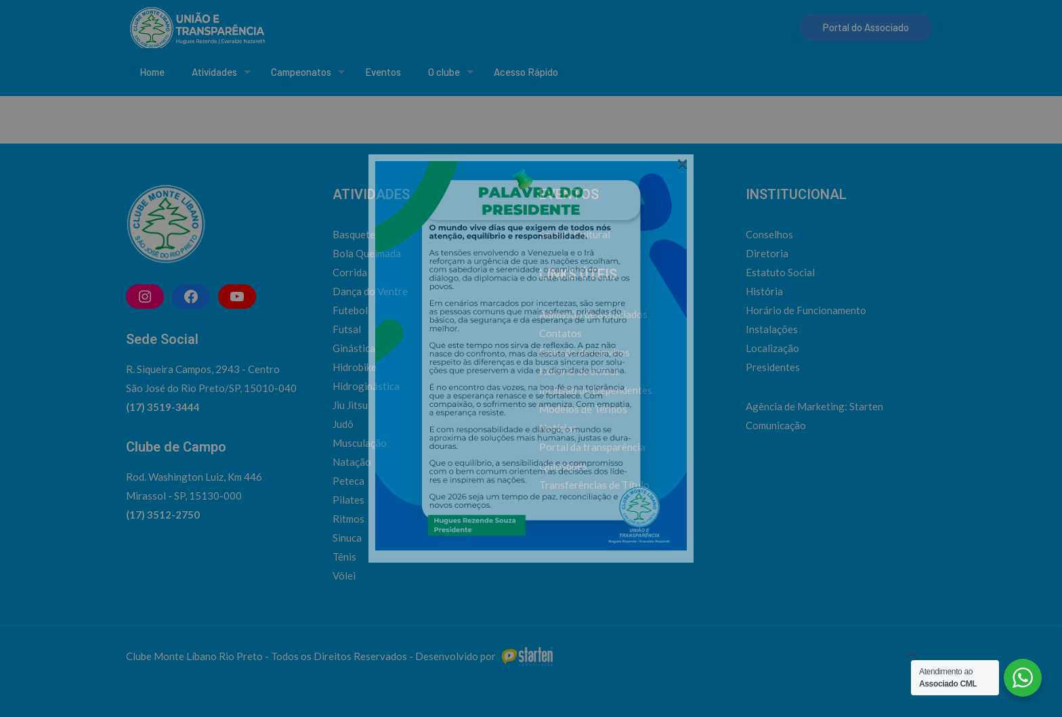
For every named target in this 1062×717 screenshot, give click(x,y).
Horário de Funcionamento (806, 310)
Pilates (348, 500)
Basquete (354, 234)
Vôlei (344, 575)
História (764, 291)
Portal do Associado (866, 27)
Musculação (360, 443)
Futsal (347, 329)
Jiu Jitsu (350, 405)
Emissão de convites (584, 352)
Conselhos (769, 234)
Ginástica (354, 348)
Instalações (772, 329)
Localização (772, 348)
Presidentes (773, 367)
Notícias (558, 428)
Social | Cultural (574, 234)
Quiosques (563, 466)
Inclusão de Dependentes (595, 390)
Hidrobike (355, 367)
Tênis (344, 556)
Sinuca (347, 537)
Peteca (348, 481)
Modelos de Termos (583, 409)
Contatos (560, 333)
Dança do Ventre (370, 291)
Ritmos (348, 519)
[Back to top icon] (911, 654)
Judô (343, 424)
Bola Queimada (367, 253)
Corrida (350, 272)
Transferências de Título (594, 485)
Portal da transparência (592, 447)
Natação (352, 462)
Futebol (350, 310)
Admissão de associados (593, 314)
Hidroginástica (366, 386)
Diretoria (767, 253)
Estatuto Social (780, 272)
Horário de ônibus (579, 371)
